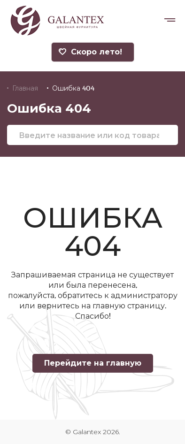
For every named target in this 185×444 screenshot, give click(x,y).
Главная (25, 88)
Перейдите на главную (92, 363)
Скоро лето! (90, 51)
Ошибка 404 (73, 88)
